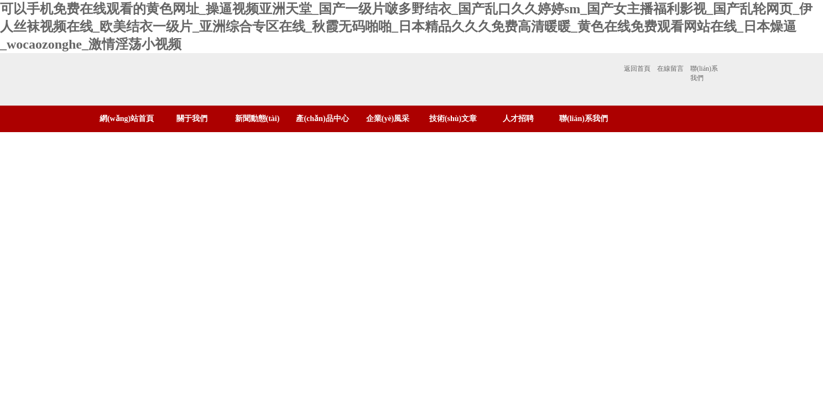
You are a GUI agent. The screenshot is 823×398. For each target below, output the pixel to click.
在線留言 (670, 68)
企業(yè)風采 (388, 118)
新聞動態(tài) (257, 118)
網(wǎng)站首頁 (127, 118)
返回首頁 (637, 68)
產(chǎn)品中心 (322, 118)
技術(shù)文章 (453, 118)
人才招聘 (518, 118)
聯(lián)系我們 (704, 73)
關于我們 (191, 118)
